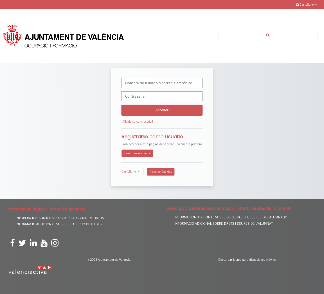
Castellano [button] (129, 171)
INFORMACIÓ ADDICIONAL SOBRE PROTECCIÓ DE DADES (59, 224)
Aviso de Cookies (161, 172)
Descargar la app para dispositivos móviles (247, 260)
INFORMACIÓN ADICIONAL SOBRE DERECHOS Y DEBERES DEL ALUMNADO (230, 217)
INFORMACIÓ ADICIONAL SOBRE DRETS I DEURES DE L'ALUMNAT (223, 223)
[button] (306, 4)
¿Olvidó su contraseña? (137, 121)
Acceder (162, 110)
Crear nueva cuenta (137, 153)
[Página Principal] (63, 36)
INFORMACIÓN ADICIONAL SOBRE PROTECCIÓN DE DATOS (60, 218)
